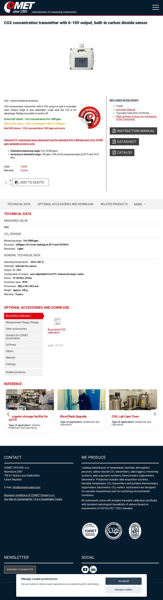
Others (9, 351)
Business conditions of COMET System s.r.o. (29, 495)
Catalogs (11, 364)
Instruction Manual (125, 109)
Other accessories (16, 328)
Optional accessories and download (65, 204)
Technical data (19, 204)
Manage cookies (123, 589)
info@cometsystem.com (26, 487)
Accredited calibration (18, 315)
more (138, 204)
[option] (81, 59)
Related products (114, 204)
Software (11, 344)
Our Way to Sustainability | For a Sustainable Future (33, 499)
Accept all (123, 581)
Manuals (10, 357)
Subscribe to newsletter (20, 569)
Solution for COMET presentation (17, 337)
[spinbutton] (7, 182)
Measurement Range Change (22, 322)
